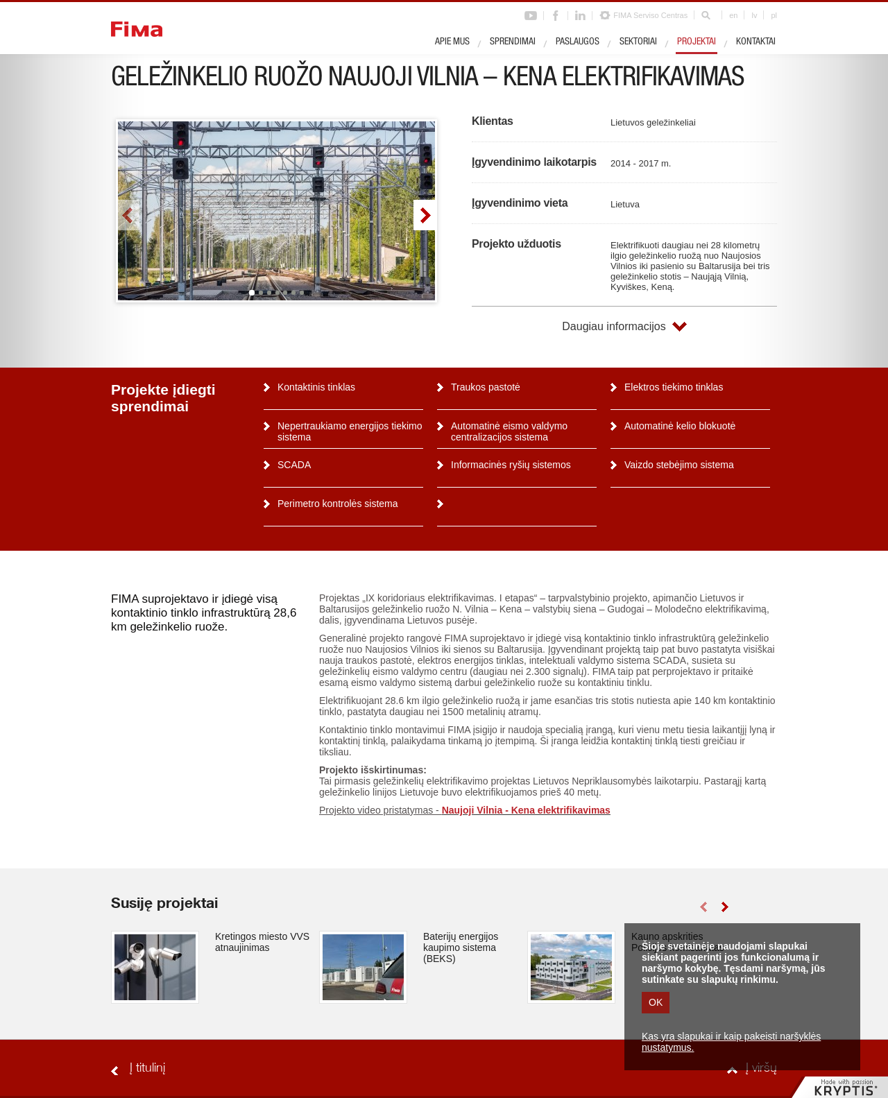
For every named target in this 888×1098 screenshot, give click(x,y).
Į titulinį (147, 1069)
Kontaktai (756, 42)
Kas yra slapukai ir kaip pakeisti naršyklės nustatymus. (731, 1042)
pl (774, 15)
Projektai (696, 42)
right (424, 215)
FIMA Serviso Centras (650, 15)
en (733, 15)
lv (754, 15)
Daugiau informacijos (613, 326)
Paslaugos (577, 42)
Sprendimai (513, 42)
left (128, 215)
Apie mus (452, 42)
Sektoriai (638, 42)
